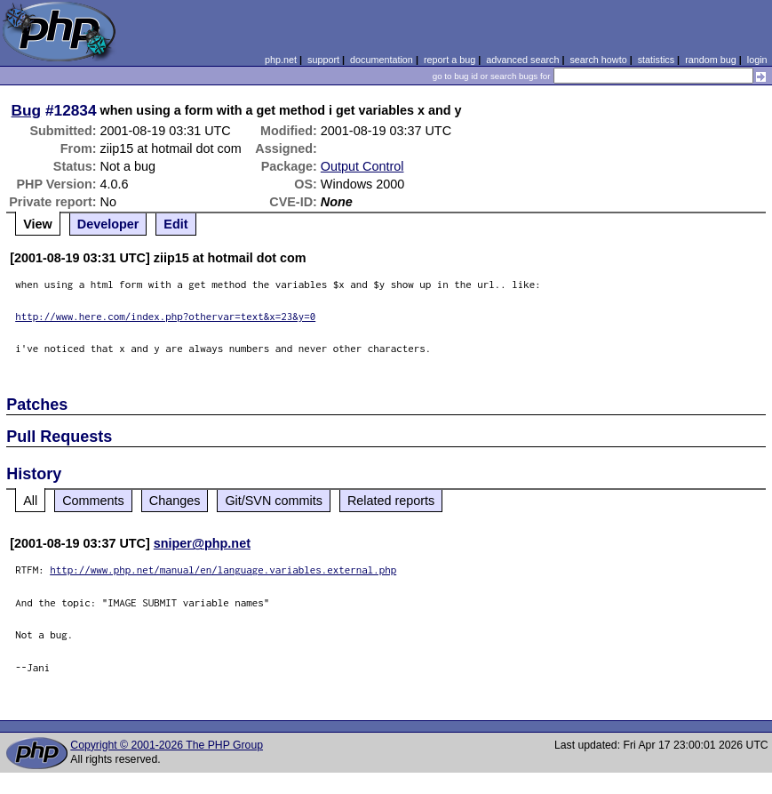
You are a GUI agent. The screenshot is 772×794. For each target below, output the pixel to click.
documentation (381, 59)
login (757, 59)
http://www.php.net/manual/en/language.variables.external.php (223, 569)
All (30, 500)
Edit (175, 224)
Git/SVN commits (273, 500)
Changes (175, 500)
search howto (597, 59)
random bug (710, 59)
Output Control (362, 166)
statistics (656, 59)
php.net (281, 59)
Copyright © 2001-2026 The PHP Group (166, 745)
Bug (27, 110)
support (323, 59)
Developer (108, 224)
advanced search (522, 59)
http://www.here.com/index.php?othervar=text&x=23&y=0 (165, 316)
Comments (93, 500)
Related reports (390, 500)
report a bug (449, 59)
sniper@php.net (202, 543)
